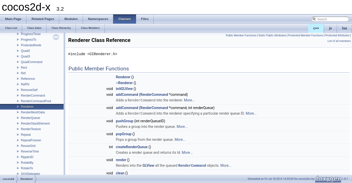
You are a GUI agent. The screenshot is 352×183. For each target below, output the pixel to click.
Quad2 (25, 51)
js (330, 28)
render (121, 159)
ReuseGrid (28, 146)
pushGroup (124, 120)
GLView (148, 165)
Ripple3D (27, 157)
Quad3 (25, 56)
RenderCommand (33, 95)
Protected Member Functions (305, 35)
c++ (316, 28)
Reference (28, 79)
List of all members (339, 41)
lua (344, 28)
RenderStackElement (35, 123)
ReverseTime (30, 151)
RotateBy (27, 162)
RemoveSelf (29, 90)
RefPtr (25, 84)
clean (120, 172)
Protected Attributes (337, 35)
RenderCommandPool (36, 101)
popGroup (123, 133)
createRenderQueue (132, 146)
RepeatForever (31, 140)
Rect (24, 67)
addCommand (127, 95)
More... (189, 100)
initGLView (124, 89)
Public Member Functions (241, 35)
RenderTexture (31, 129)
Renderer (27, 107)
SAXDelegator (30, 174)
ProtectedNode (31, 45)
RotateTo (27, 168)
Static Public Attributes (272, 35)
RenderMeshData (33, 112)
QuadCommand (31, 62)
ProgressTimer (31, 34)
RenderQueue (30, 118)
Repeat (26, 134)
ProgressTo (28, 39)
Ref (23, 73)
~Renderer (124, 83)
